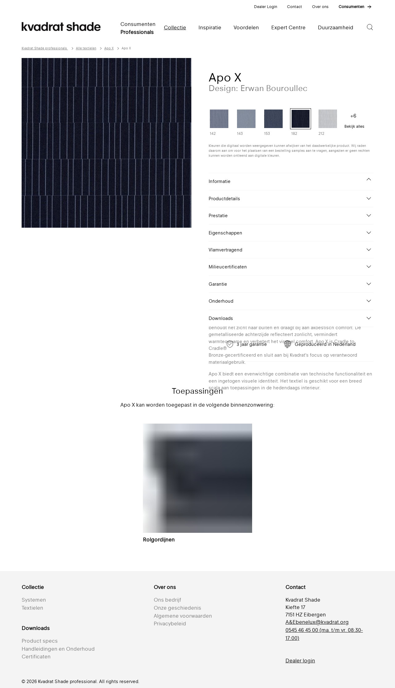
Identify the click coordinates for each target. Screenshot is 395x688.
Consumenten (351, 6)
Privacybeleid (170, 623)
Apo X (109, 48)
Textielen (32, 608)
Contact (294, 6)
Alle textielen (86, 48)
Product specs (40, 641)
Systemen (34, 600)
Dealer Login (265, 6)
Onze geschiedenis (177, 608)
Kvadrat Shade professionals (45, 48)
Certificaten (36, 656)
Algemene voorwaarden (183, 616)
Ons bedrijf (167, 600)
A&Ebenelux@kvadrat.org (317, 622)
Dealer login (300, 660)
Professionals (137, 32)
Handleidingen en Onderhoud (58, 649)
